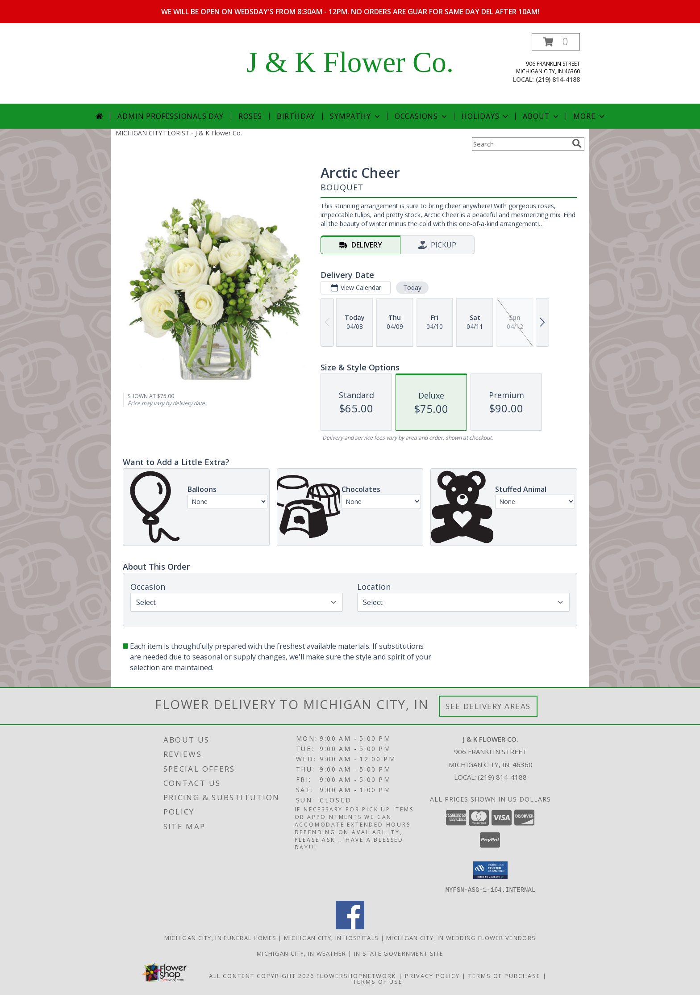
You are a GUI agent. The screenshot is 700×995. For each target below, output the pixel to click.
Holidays (486, 116)
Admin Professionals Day (170, 116)
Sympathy (355, 116)
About (541, 116)
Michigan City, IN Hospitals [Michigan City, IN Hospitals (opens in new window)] (331, 937)
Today (412, 287)
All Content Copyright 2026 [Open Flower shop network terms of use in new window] (261, 975)
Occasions (422, 116)
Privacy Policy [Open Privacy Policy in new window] (432, 975)
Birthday (296, 116)
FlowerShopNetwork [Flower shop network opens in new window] (356, 975)
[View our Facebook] (350, 926)
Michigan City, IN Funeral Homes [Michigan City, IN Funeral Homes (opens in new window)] (220, 937)
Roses (250, 116)
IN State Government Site (398, 953)
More (589, 116)
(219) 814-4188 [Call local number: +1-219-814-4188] (558, 79)
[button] (556, 41)
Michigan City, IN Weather (301, 953)
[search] (577, 143)
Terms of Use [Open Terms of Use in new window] (378, 981)
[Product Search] (520, 144)
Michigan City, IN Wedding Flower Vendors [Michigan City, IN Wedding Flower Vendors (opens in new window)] (461, 937)
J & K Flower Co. (350, 62)
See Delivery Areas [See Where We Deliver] (488, 706)
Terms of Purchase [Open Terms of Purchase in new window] (504, 975)
